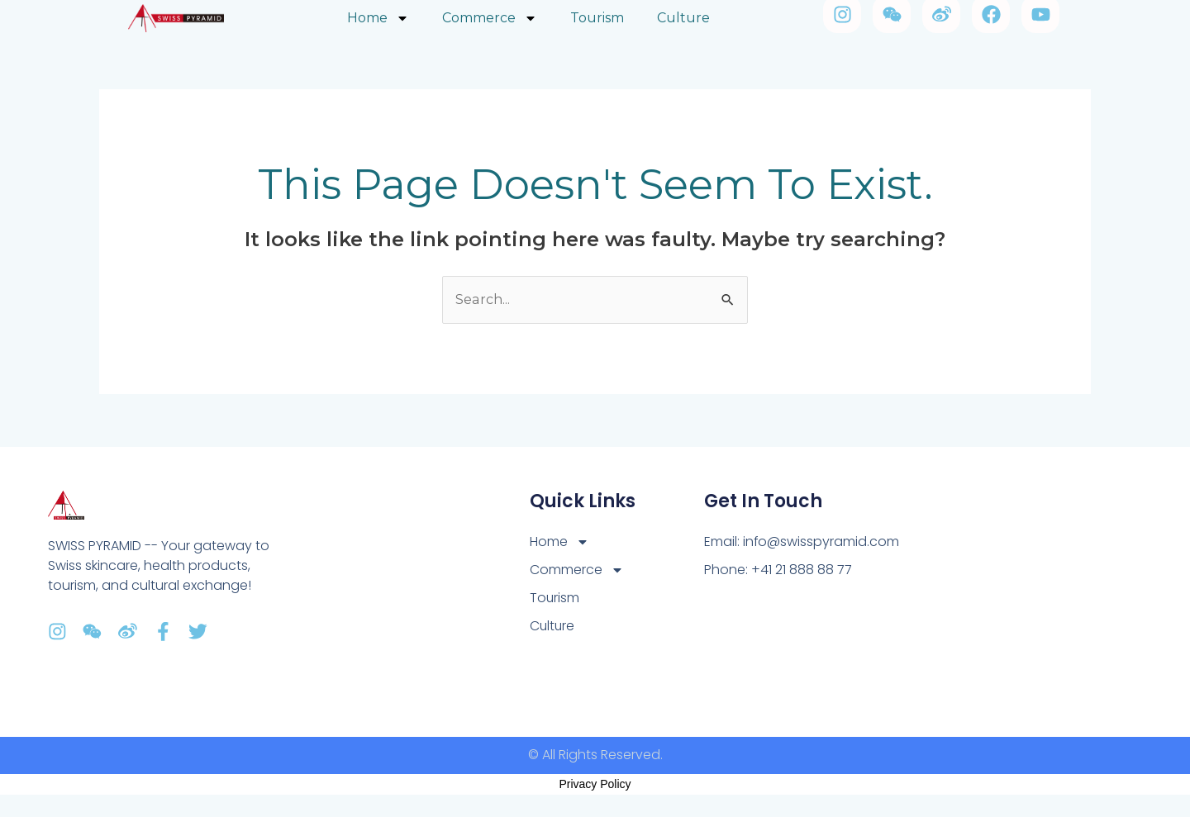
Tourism (555, 597)
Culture (553, 625)
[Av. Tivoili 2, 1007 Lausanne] (1011, 592)
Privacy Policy (595, 784)
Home (559, 542)
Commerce (577, 570)
